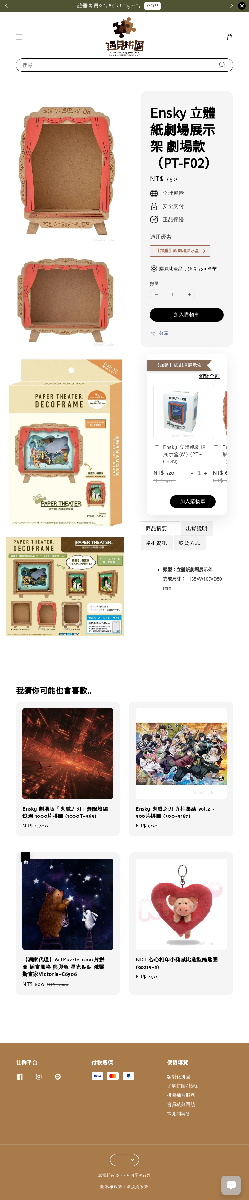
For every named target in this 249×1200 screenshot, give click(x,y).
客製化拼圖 (179, 1077)
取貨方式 (189, 543)
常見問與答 (179, 1114)
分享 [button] (159, 333)
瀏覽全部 (209, 376)
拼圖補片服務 (181, 1095)
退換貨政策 (137, 1187)
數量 (154, 284)
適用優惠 (160, 237)
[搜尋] (222, 65)
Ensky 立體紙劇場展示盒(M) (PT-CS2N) (179, 454)
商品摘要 (160, 528)
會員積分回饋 (181, 1104)
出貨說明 (196, 528)
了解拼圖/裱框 (182, 1086)
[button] (19, 37)
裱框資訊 (156, 543)
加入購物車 (187, 314)
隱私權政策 (111, 1187)
